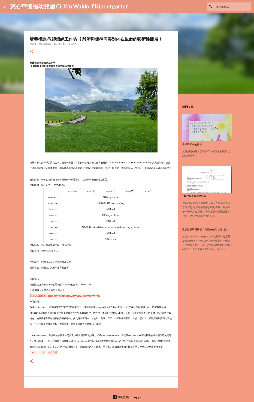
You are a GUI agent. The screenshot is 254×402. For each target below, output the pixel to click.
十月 (42, 352)
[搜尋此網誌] (232, 6)
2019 (33, 352)
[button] (32, 51)
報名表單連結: (38, 295)
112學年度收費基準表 (194, 196)
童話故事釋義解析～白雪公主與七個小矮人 (205, 229)
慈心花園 (52, 352)
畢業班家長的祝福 (192, 144)
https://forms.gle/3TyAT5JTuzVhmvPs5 (74, 295)
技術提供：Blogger (127, 397)
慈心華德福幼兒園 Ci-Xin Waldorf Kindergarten (69, 6)
